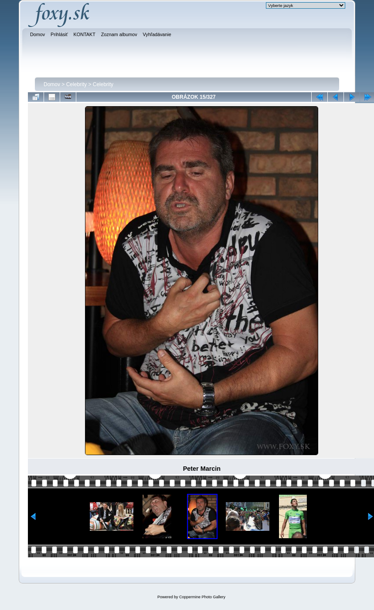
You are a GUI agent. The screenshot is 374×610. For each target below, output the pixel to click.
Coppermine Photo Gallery (202, 597)
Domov (52, 84)
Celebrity (76, 84)
